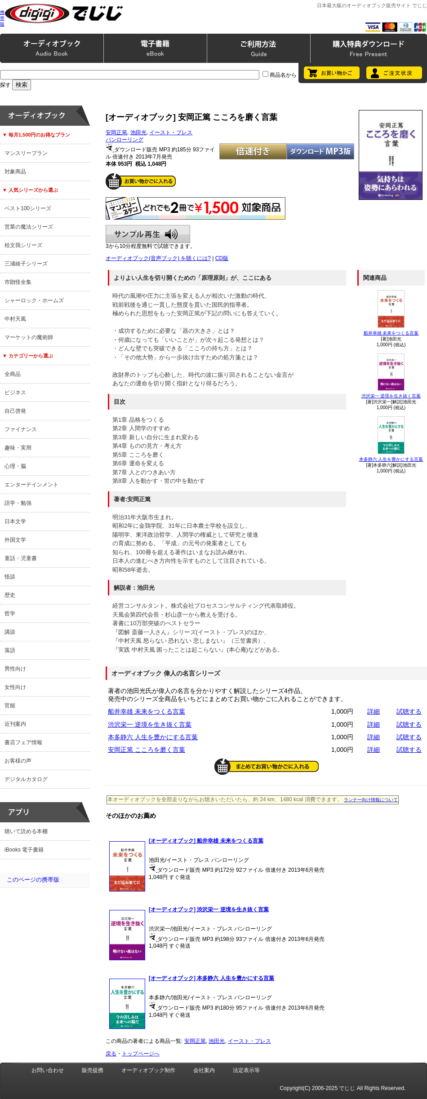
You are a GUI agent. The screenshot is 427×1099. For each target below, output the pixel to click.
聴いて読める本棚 (26, 831)
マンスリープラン (26, 153)
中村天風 (15, 319)
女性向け (15, 687)
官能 (9, 705)
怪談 (9, 577)
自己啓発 (15, 411)
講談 (9, 632)
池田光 (138, 132)
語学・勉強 (17, 503)
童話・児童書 (20, 558)
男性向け (15, 669)
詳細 (373, 711)
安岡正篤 (116, 132)
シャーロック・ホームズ (34, 300)
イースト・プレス (170, 132)
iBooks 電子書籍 (24, 850)
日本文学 (15, 521)
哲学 (9, 613)
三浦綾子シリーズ (26, 263)
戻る (111, 1053)
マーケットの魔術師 (28, 337)
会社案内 (204, 1070)
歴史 (9, 595)
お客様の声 (17, 761)
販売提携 (92, 1070)
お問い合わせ (47, 1070)
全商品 (12, 374)
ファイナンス (20, 429)
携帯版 (2, 18)
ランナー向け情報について (371, 799)
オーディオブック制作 (148, 1070)
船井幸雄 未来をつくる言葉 (391, 333)
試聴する (409, 711)
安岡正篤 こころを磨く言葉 (146, 749)
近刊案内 (15, 724)
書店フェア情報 (23, 742)
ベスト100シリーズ (27, 208)
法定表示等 (246, 1070)
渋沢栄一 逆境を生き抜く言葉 (391, 395)
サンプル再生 (148, 234)
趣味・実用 (17, 448)
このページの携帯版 (33, 879)
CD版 (221, 258)
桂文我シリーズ (23, 245)
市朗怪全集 (17, 282)
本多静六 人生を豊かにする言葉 (391, 459)
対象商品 (15, 171)
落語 (9, 650)
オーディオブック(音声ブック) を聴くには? (158, 258)
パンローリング (124, 140)
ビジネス (15, 392)
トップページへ (141, 1053)
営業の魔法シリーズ (28, 227)
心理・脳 (15, 466)
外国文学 (15, 540)
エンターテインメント (31, 484)
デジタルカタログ (26, 779)
